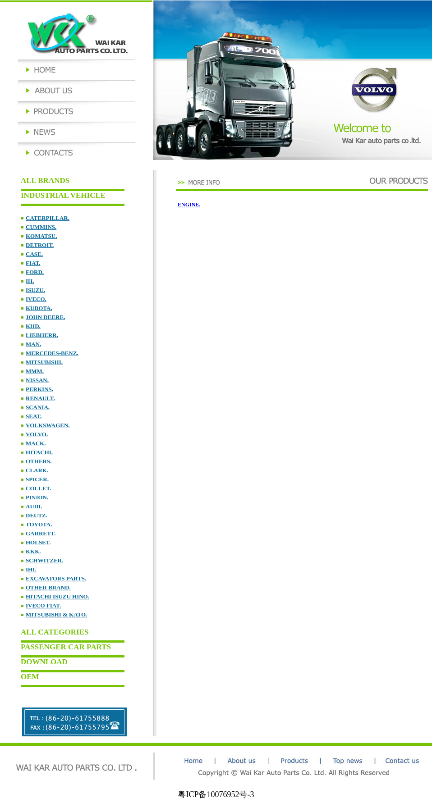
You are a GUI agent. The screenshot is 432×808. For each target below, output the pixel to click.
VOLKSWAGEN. (48, 425)
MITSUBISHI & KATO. (56, 614)
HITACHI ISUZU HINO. (57, 596)
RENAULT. (40, 398)
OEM (30, 676)
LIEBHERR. (42, 335)
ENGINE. (189, 204)
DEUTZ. (36, 515)
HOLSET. (38, 542)
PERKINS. (39, 389)
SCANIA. (38, 407)
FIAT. (33, 263)
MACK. (36, 443)
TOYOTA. (39, 524)
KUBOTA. (39, 308)
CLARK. (37, 470)
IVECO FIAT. (43, 605)
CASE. (34, 254)
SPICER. (37, 479)
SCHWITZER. (44, 560)
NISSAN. (37, 380)
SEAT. (33, 416)
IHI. (31, 569)
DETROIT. (40, 245)
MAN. (33, 344)
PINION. (37, 497)
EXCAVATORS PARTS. (56, 578)
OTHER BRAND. (48, 587)
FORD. (35, 272)
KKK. (33, 551)
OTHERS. (38, 461)
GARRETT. (41, 533)
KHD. (33, 326)
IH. (30, 281)
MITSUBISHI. (44, 362)
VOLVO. (37, 434)
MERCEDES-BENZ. (52, 353)
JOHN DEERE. (45, 317)
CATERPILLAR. (47, 218)
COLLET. (38, 488)
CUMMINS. (41, 227)
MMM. (35, 371)
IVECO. (36, 299)
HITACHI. (39, 452)
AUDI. (34, 506)
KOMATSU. (41, 236)
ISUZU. (35, 290)
